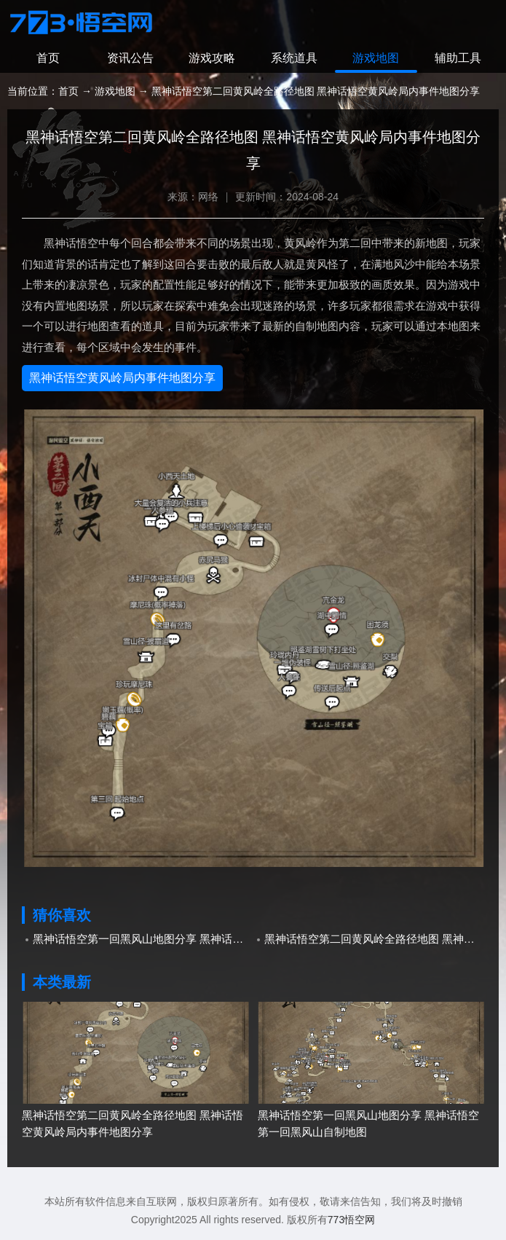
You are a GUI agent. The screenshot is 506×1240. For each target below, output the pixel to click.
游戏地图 (375, 58)
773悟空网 (351, 1219)
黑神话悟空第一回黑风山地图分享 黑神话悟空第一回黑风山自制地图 (143, 939)
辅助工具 (458, 58)
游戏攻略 (212, 58)
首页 (48, 58)
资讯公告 (130, 58)
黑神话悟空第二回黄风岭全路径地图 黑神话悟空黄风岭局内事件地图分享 (374, 939)
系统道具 (294, 58)
